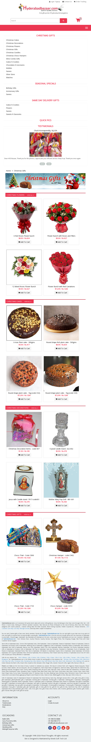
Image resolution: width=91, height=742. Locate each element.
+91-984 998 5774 (54, 721)
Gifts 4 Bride (80, 657)
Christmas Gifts (12, 49)
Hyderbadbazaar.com (44, 635)
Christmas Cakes (12, 40)
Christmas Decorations (14, 43)
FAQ (3, 707)
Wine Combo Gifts (13, 59)
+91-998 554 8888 (54, 719)
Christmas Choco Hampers (16, 56)
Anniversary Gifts (12, 91)
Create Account (53, 703)
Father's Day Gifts (53, 661)
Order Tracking (80, 2)
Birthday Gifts (11, 88)
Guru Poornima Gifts (9, 721)
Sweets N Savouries (13, 114)
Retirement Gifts (70, 661)
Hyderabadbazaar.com (53, 633)
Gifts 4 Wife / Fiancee (69, 657)
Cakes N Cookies (12, 62)
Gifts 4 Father (32, 657)
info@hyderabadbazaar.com (58, 723)
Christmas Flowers (13, 46)
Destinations (6, 705)
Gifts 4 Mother (22, 657)
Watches (9, 77)
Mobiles (9, 68)
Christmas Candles (13, 53)
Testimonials (6, 703)
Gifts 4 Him (58, 657)
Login (50, 701)
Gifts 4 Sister (50, 657)
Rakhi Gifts (62, 661)
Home (8, 171)
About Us (5, 701)
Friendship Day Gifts (30, 661)
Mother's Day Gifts (42, 661)
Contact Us (67, 2)
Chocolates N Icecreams (15, 65)
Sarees (8, 71)
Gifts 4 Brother (41, 657)
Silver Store (10, 74)
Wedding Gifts (80, 661)
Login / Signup (54, 2)
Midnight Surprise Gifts (10, 729)
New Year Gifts (9, 661)
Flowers (9, 108)
